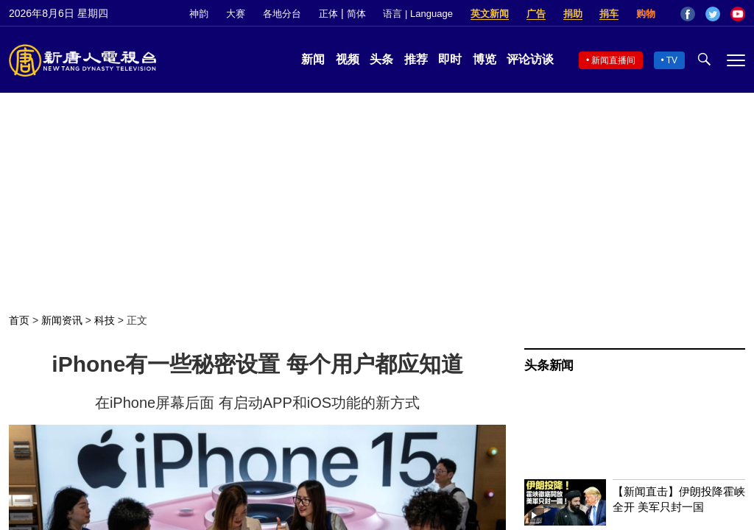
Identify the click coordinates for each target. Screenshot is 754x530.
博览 (484, 59)
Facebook (687, 14)
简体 (356, 13)
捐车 (609, 13)
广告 (536, 13)
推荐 (416, 59)
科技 (104, 320)
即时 (450, 59)
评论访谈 (530, 59)
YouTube (737, 14)
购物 (645, 13)
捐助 (572, 13)
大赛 (235, 13)
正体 (328, 13)
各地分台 (282, 13)
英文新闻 (490, 13)
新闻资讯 (61, 320)
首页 (19, 320)
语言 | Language (417, 13)
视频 (347, 59)
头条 (381, 59)
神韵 (198, 13)
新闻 (313, 59)
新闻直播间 (613, 60)
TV (671, 60)
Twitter (712, 14)
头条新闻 (549, 365)
